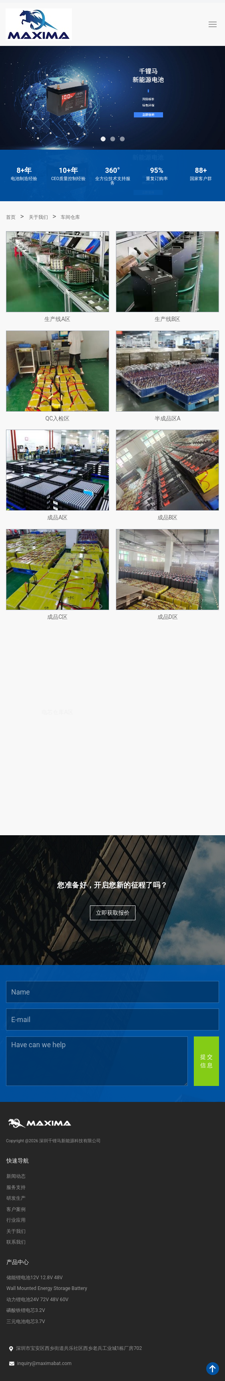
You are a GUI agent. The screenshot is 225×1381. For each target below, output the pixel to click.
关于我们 (38, 217)
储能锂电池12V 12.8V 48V (34, 1277)
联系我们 (16, 1242)
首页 (11, 217)
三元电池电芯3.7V (25, 1321)
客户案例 (16, 1209)
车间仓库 (70, 217)
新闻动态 (16, 1176)
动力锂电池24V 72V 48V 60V (37, 1299)
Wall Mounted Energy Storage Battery (46, 1288)
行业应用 (16, 1220)
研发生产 (16, 1198)
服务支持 (16, 1187)
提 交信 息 (206, 1061)
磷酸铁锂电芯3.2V (25, 1310)
